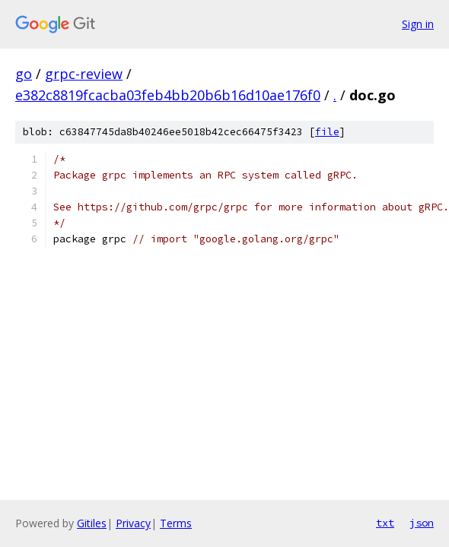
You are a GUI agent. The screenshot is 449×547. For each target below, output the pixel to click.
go (23, 74)
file (327, 131)
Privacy (133, 523)
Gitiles (92, 523)
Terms (176, 523)
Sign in (418, 24)
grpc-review (84, 74)
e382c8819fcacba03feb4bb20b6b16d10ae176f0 (167, 95)
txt (385, 523)
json (421, 523)
